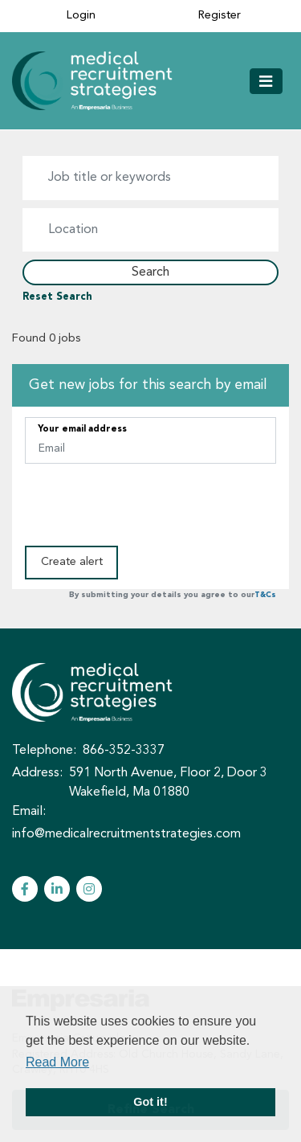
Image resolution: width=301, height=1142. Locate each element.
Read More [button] (57, 1062)
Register (219, 16)
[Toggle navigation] (266, 81)
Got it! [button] (150, 1101)
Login (81, 16)
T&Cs (265, 595)
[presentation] (147, 503)
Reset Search (57, 297)
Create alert (72, 561)
